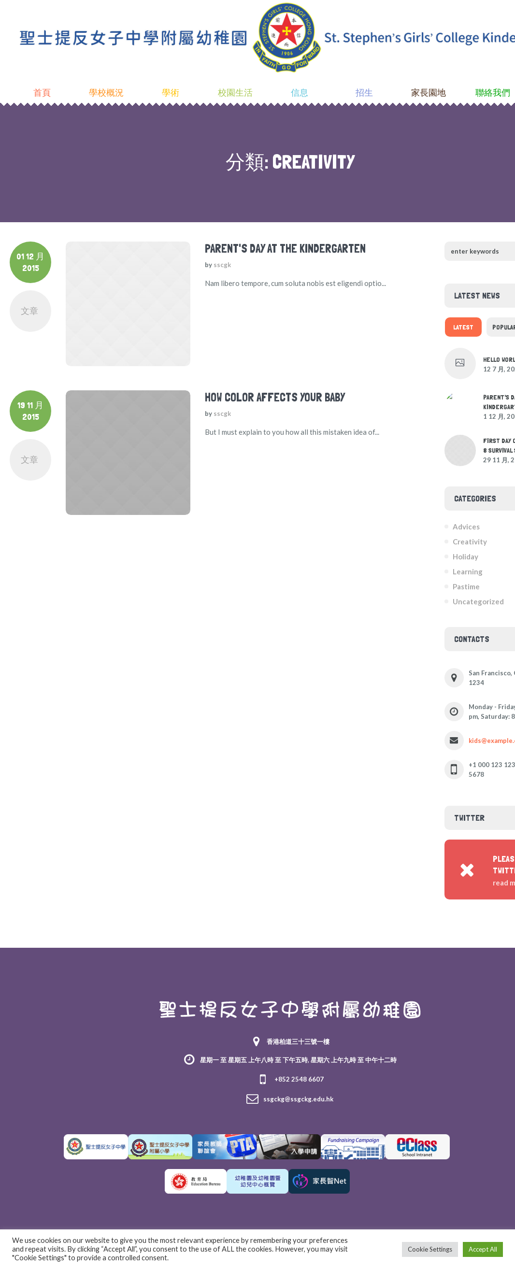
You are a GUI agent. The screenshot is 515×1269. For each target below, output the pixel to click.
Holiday (465, 556)
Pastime (466, 586)
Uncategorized (478, 601)
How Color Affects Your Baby (275, 397)
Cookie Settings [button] (430, 1249)
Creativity (470, 541)
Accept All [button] (483, 1249)
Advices (466, 526)
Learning (468, 571)
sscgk (222, 265)
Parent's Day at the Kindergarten (285, 249)
